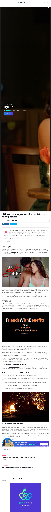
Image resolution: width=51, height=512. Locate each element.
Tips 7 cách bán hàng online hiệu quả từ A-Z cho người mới (19, 478)
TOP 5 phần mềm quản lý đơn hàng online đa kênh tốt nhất (18, 457)
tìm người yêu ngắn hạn (15, 252)
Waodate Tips (5, 455)
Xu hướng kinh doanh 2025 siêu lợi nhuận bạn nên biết (17, 467)
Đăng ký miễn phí (8, 113)
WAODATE (4, 459)
